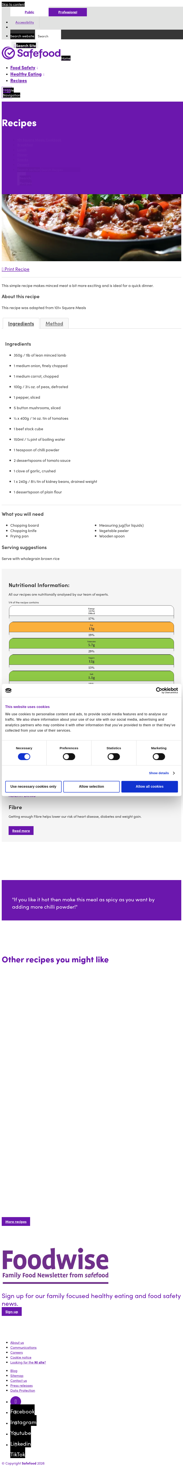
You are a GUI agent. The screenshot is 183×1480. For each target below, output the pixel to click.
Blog (13, 1370)
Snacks (22, 159)
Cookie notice (20, 1357)
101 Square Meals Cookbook (39, 139)
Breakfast (25, 144)
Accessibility (24, 22)
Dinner (22, 154)
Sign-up (11, 1311)
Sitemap (16, 1375)
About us (17, 1342)
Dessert (23, 164)
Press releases (21, 1385)
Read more (21, 830)
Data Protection (22, 1390)
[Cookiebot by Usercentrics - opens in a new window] (159, 690)
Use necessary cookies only (33, 787)
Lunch (21, 149)
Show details (159, 773)
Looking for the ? (28, 1362)
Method (54, 323)
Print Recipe (15, 268)
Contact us (18, 1380)
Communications (23, 1347)
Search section (28, 169)
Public (29, 11)
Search (8, 131)
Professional (67, 11)
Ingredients (21, 323)
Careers (16, 1352)
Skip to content (13, 4)
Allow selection (91, 787)
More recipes (15, 1221)
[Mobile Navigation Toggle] (7, 92)
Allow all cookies (149, 787)
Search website (22, 36)
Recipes (18, 80)
